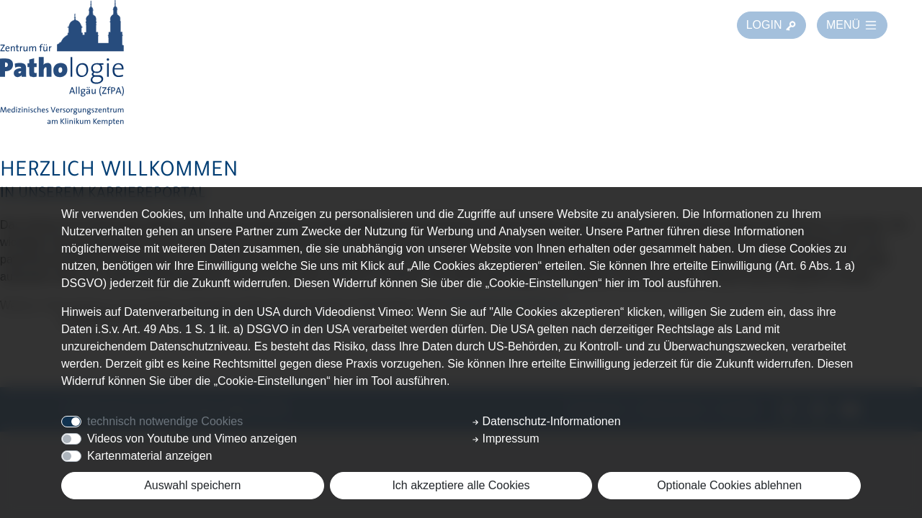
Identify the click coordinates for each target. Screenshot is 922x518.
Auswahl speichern (192, 485)
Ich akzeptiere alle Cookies (460, 485)
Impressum (506, 438)
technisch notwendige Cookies (165, 421)
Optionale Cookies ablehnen (729, 485)
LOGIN (771, 25)
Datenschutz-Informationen (546, 421)
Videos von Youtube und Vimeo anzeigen (192, 438)
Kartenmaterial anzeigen (149, 456)
